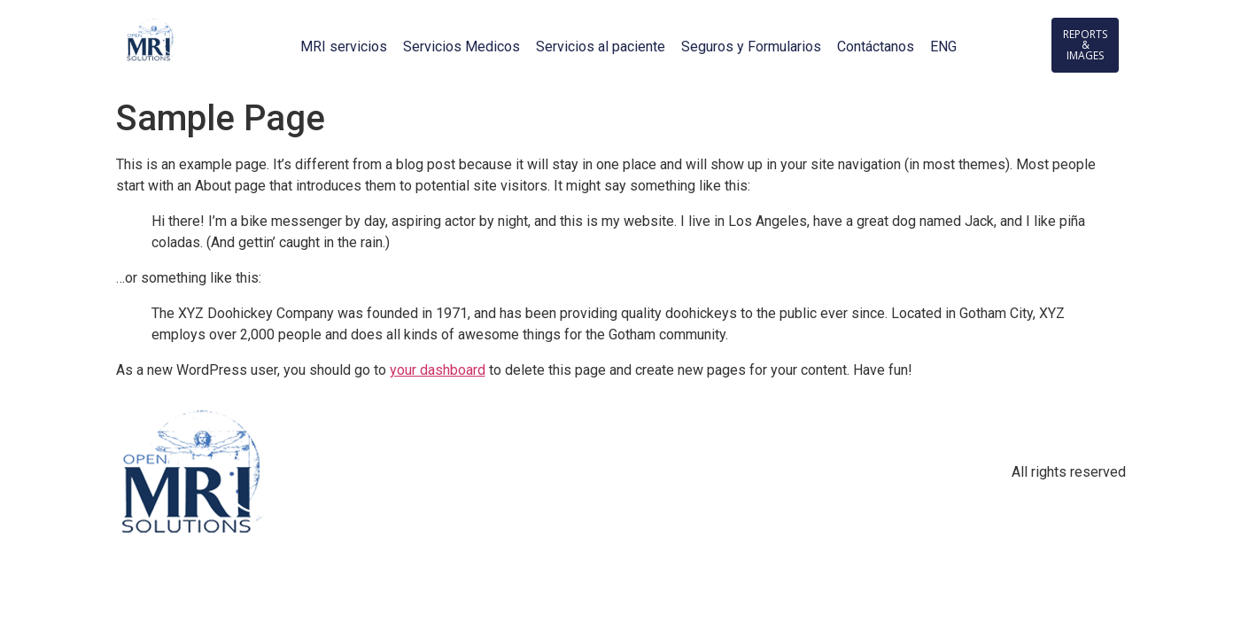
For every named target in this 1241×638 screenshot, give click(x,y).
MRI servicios (343, 46)
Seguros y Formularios (751, 46)
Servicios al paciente (600, 46)
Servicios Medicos (461, 46)
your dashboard (437, 370)
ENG (943, 46)
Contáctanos (875, 46)
